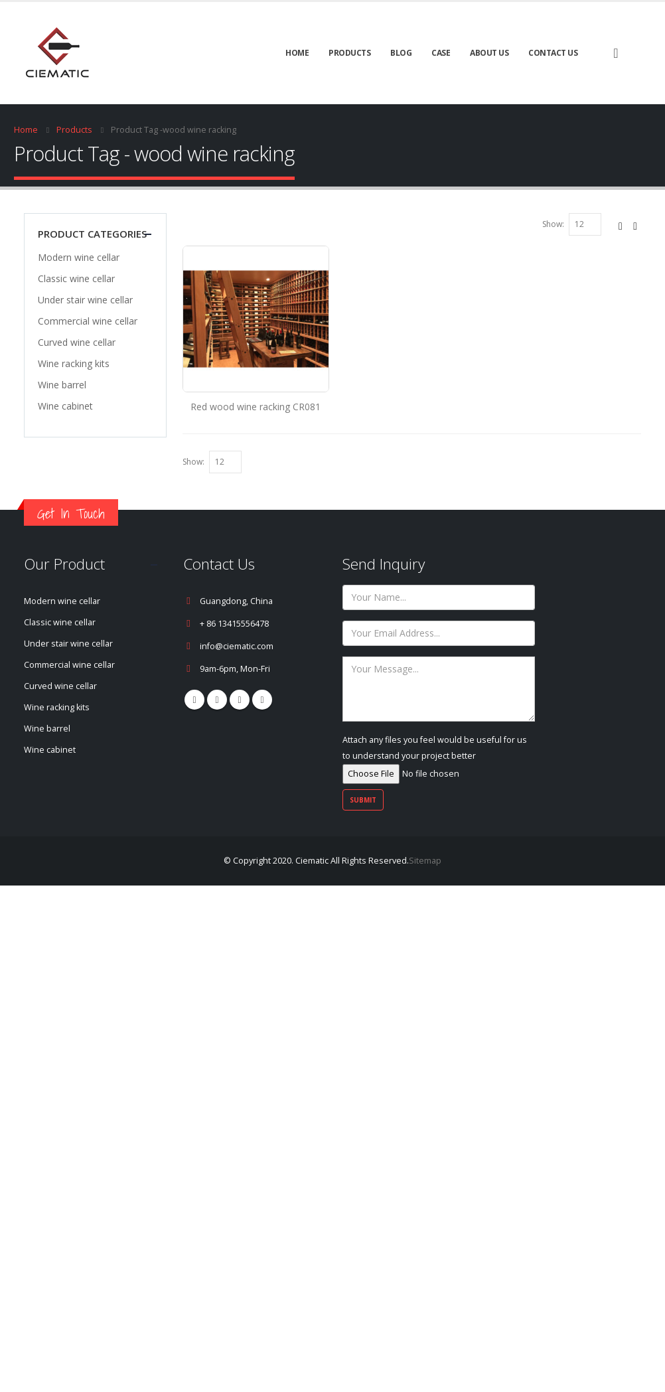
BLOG (400, 52)
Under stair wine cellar (85, 299)
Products (349, 52)
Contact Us (552, 52)
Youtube (240, 700)
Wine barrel (62, 384)
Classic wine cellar (76, 278)
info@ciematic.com (236, 646)
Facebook (194, 700)
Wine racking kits (74, 363)
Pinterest (217, 700)
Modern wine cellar (78, 257)
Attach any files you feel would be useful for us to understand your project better (434, 756)
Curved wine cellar (76, 342)
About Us (489, 52)
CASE (440, 52)
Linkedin (262, 700)
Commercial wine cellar (87, 321)
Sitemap (425, 860)
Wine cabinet (65, 406)
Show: (553, 224)
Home (297, 52)
